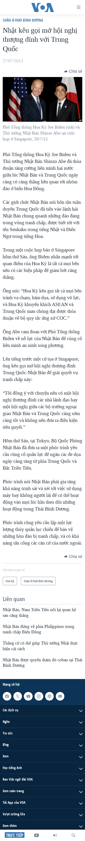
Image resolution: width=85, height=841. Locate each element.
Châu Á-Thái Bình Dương (23, 20)
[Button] (73, 71)
